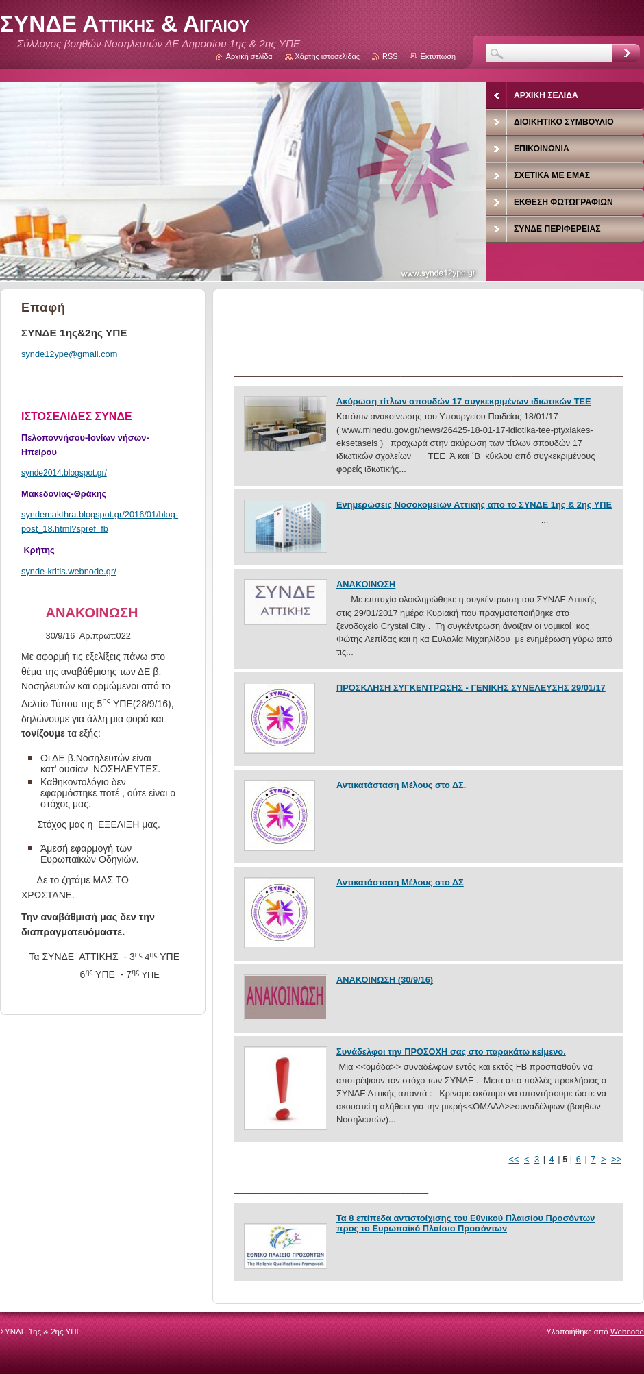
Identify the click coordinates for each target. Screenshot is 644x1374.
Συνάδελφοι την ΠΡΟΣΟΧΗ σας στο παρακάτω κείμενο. (451, 1051)
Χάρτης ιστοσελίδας (327, 56)
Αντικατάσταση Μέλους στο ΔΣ (400, 882)
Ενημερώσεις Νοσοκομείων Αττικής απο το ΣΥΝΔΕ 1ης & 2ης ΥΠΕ (474, 505)
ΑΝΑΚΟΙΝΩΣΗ (365, 584)
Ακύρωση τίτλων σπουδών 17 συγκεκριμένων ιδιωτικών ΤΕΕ (463, 401)
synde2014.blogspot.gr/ (64, 473)
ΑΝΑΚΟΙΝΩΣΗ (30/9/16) (384, 979)
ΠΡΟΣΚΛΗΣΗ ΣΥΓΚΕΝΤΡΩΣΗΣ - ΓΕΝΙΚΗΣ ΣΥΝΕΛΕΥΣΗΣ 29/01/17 (471, 688)
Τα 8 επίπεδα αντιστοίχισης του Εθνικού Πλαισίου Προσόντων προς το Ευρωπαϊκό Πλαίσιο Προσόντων (465, 1223)
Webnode (627, 1331)
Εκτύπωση (438, 56)
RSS (389, 56)
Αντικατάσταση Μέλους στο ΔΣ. (401, 785)
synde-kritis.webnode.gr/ (68, 571)
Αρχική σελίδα (249, 56)
